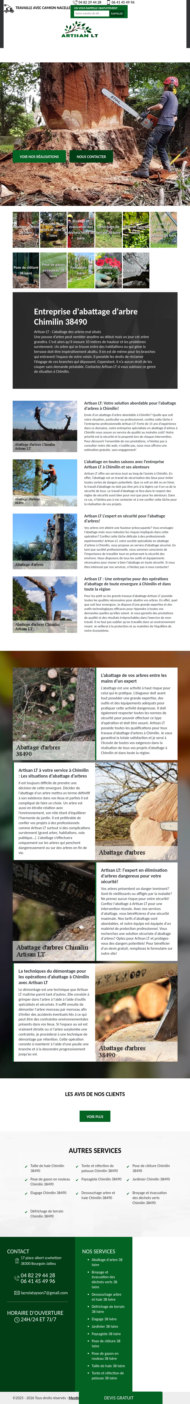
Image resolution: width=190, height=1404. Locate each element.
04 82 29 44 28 (87, 2)
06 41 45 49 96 (120, 2)
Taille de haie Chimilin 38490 (47, 1168)
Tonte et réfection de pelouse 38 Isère (108, 1375)
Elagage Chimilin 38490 (48, 1192)
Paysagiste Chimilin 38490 (101, 1179)
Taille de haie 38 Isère (108, 1366)
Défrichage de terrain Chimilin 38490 (47, 1213)
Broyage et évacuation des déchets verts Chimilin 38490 (149, 1197)
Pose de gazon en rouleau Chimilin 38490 (50, 1181)
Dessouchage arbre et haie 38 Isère (106, 1297)
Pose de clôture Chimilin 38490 (151, 1168)
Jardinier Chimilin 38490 (151, 1179)
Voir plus (95, 1116)
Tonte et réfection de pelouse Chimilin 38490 (99, 1168)
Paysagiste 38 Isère (106, 1334)
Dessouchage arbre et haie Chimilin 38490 (98, 1195)
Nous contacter (91, 156)
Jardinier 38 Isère (105, 1326)
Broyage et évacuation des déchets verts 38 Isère (104, 1279)
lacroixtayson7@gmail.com (44, 1292)
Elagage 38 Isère (104, 1319)
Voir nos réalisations (39, 156)
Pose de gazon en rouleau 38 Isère (105, 1356)
